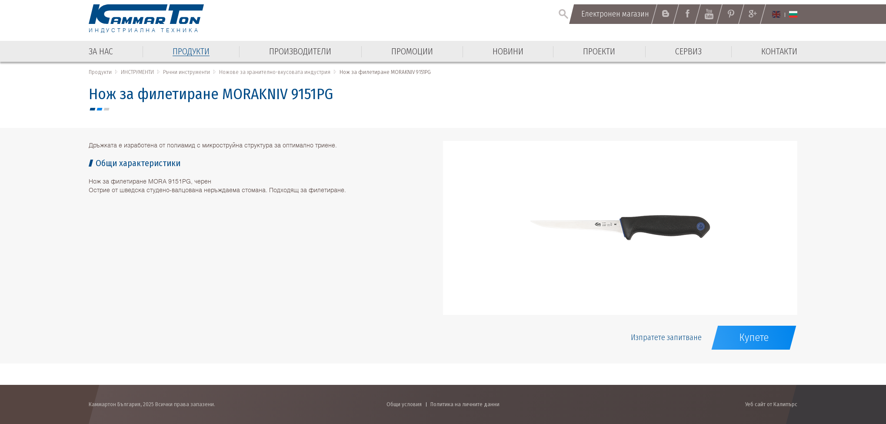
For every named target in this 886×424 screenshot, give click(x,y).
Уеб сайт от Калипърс (771, 404)
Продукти (100, 72)
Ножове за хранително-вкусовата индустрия (274, 72)
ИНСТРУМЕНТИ (137, 72)
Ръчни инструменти (186, 72)
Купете (754, 337)
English (776, 14)
